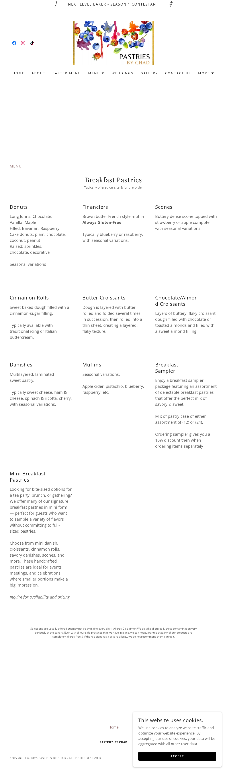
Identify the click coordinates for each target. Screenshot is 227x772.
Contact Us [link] (178, 73)
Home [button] (113, 727)
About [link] (38, 73)
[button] (96, 73)
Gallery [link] (149, 73)
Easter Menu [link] (67, 73)
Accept (177, 756)
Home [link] (19, 73)
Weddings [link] (122, 73)
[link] (14, 43)
